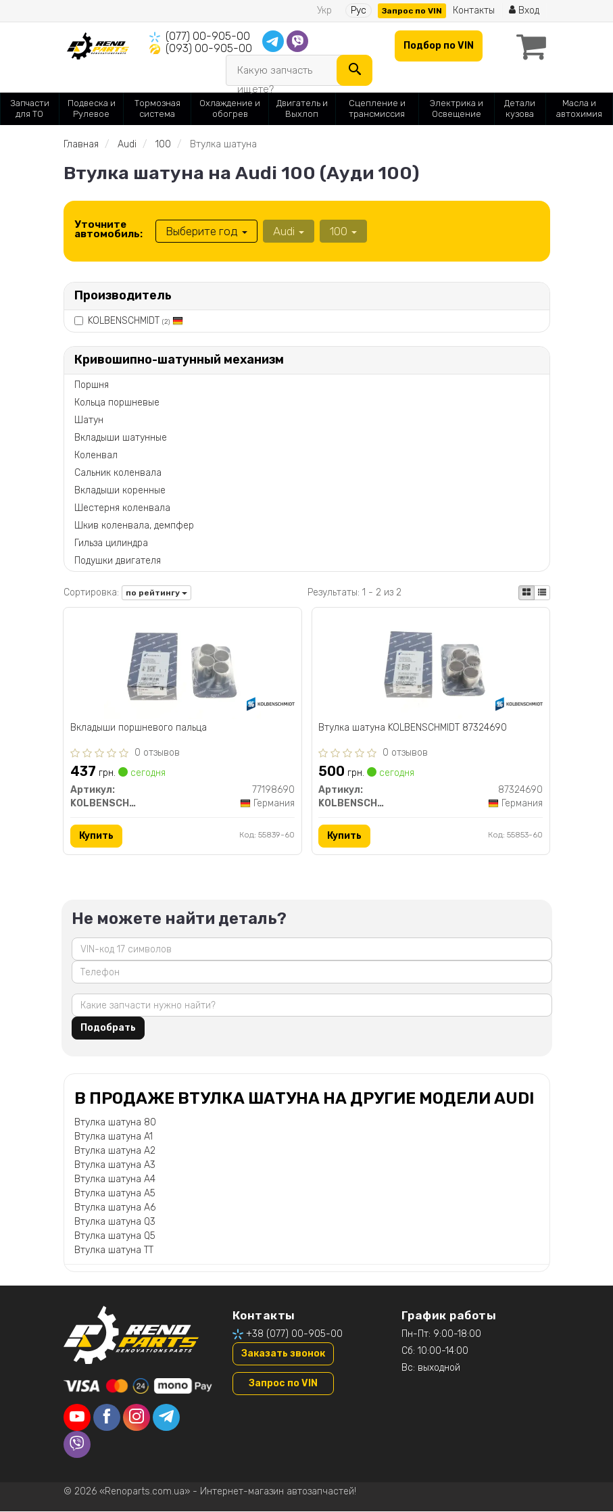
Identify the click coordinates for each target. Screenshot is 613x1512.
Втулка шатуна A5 (114, 1193)
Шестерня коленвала (122, 508)
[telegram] (166, 1418)
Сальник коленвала (118, 473)
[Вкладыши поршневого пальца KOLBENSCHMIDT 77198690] (182, 666)
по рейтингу (156, 593)
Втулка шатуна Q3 (114, 1221)
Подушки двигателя (117, 560)
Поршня (91, 385)
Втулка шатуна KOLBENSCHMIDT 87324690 (413, 728)
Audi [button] (288, 231)
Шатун (88, 420)
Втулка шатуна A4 (114, 1179)
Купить (96, 836)
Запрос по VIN (412, 11)
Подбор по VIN (438, 45)
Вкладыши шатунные (120, 437)
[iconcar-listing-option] (542, 592)
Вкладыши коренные (120, 490)
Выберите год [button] (206, 231)
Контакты (474, 10)
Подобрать (108, 1027)
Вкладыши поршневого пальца (138, 728)
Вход (524, 10)
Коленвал (96, 455)
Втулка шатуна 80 (115, 1122)
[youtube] (77, 1418)
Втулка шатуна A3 (114, 1165)
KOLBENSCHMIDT (135, 320)
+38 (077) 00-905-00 (294, 1334)
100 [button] (343, 231)
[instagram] (136, 1418)
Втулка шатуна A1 (113, 1136)
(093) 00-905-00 (209, 48)
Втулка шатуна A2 (114, 1150)
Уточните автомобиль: (108, 229)
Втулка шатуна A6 (114, 1207)
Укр (324, 10)
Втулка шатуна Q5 (114, 1236)
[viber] (77, 1445)
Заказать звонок (283, 1353)
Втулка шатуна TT (113, 1250)
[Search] (354, 70)
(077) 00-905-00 (208, 36)
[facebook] (106, 1418)
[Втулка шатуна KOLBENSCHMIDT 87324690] (430, 666)
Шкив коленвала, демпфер (134, 525)
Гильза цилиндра (111, 543)
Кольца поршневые (117, 402)
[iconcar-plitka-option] (526, 592)
